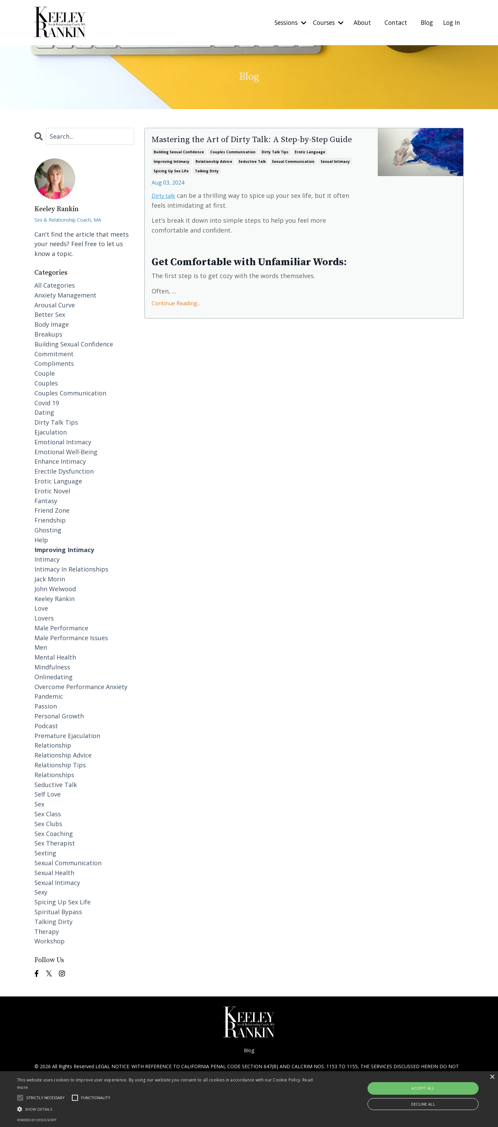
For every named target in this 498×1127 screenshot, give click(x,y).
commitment (54, 353)
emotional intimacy (62, 442)
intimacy (47, 559)
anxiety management (65, 295)
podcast (46, 725)
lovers (44, 618)
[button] (167, 1109)
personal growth (59, 716)
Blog (425, 22)
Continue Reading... (176, 316)
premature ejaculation (67, 735)
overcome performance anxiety (80, 686)
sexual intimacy (335, 174)
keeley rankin (54, 598)
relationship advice (214, 174)
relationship (52, 745)
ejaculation (50, 432)
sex (39, 804)
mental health (55, 657)
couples (46, 383)
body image (51, 324)
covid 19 (46, 402)
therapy (46, 931)
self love (47, 794)
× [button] (492, 1077)
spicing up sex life (171, 184)
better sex (49, 314)
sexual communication (293, 174)
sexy (40, 892)
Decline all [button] (423, 1104)
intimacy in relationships (71, 569)
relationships (54, 774)
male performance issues (71, 637)
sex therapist (54, 843)
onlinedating (53, 676)
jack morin (49, 579)
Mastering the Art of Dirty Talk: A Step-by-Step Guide (248, 147)
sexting (45, 853)
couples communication (232, 165)
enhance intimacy (60, 461)
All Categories (54, 285)
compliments (54, 363)
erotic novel (52, 490)
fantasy (45, 500)
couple (44, 373)
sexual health (54, 872)
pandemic (48, 696)
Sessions (284, 22)
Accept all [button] (422, 1088)
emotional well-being (65, 451)
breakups (48, 334)
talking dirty (207, 184)
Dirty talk (165, 208)
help (41, 539)
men (40, 647)
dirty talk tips (275, 165)
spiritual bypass (58, 911)
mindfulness (52, 667)
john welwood (55, 588)
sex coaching (53, 833)
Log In (451, 22)
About (359, 22)
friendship (50, 520)
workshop (49, 941)
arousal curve (54, 305)
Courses (324, 22)
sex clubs (48, 823)
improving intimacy (171, 174)
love (41, 608)
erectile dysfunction (64, 471)
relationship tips (60, 765)
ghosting (47, 530)
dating (44, 412)
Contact (393, 22)
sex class (47, 813)
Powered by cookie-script (37, 1120)
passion (45, 706)
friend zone (51, 510)
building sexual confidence (179, 165)
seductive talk (252, 174)
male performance (61, 628)
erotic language (310, 165)
